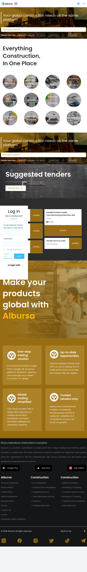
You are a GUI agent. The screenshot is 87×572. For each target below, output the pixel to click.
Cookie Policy (7, 492)
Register (30, 12)
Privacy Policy (7, 487)
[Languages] (78, 3)
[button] (84, 3)
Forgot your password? (19, 49)
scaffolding (71, 35)
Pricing (4, 506)
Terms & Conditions (9, 483)
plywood (21, 160)
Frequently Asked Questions (13, 519)
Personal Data (7, 501)
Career (4, 515)
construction (54, 35)
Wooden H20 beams (37, 160)
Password (8, 32)
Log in (34, 49)
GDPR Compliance (9, 496)
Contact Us (6, 510)
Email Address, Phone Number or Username (18, 20)
